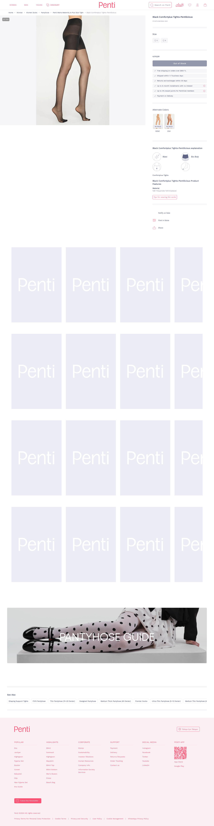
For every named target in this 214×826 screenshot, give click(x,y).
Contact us (114, 765)
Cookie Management (115, 819)
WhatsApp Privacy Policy (138, 819)
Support (114, 742)
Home (11, 13)
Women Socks (31, 13)
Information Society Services (86, 771)
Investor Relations (85, 757)
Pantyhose (45, 13)
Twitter (145, 757)
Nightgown (18, 757)
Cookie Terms (60, 819)
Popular (18, 742)
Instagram (146, 748)
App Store (178, 762)
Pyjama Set (19, 761)
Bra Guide (18, 787)
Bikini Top (50, 765)
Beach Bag (50, 782)
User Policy (97, 819)
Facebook (146, 752)
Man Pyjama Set (21, 782)
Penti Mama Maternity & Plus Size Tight (68, 13)
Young (39, 5)
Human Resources (85, 761)
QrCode (180, 753)
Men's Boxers (51, 774)
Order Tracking (116, 761)
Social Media (149, 742)
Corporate (84, 742)
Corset (17, 770)
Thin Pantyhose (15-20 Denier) (62, 701)
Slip (16, 778)
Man (26, 5)
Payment (113, 748)
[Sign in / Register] (197, 5)
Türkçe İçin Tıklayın (190, 729)
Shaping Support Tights (18, 701)
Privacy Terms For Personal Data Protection (32, 819)
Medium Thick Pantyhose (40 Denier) (116, 701)
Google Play (179, 766)
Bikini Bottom (51, 770)
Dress (48, 778)
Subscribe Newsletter (29, 801)
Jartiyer (17, 752)
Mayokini (49, 761)
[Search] (152, 5)
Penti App (179, 742)
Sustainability (84, 752)
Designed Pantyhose (87, 701)
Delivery (113, 752)
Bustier (17, 765)
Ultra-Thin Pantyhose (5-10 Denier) (166, 701)
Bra (15, 748)
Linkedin (145, 765)
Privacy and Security (79, 819)
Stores (81, 748)
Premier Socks (141, 701)
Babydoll (18, 774)
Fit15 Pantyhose (39, 701)
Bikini (48, 748)
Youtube (145, 761)
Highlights (52, 742)
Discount (54, 5)
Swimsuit (50, 752)
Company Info (84, 765)
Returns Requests (117, 757)
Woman (13, 5)
